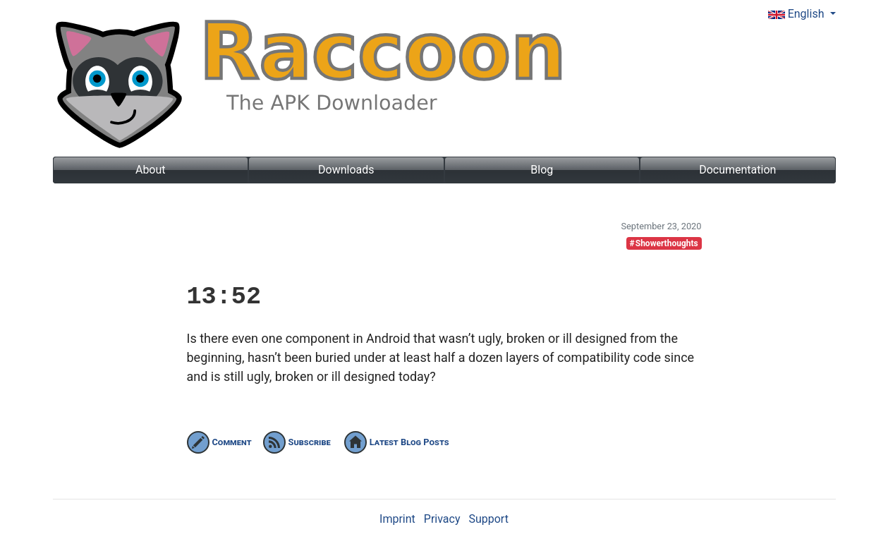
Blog (541, 169)
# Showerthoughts (663, 243)
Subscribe (297, 442)
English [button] (797, 13)
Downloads (346, 169)
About (150, 169)
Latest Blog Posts (396, 442)
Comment (219, 442)
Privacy (442, 519)
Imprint (397, 519)
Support (488, 519)
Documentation (737, 169)
